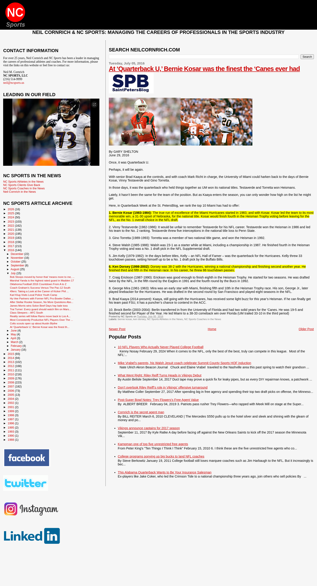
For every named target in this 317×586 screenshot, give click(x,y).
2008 (11, 382)
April (14, 338)
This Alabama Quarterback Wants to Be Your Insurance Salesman (164, 472)
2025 (11, 213)
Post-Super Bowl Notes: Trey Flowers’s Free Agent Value (158, 400)
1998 (11, 415)
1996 (11, 423)
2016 (11, 250)
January (16, 349)
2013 (11, 362)
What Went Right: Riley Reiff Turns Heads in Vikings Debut (159, 375)
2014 (11, 358)
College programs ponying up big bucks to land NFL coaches (161, 456)
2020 (11, 233)
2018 (11, 242)
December (17, 254)
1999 (11, 411)
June (14, 330)
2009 (11, 378)
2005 (11, 394)
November (17, 257)
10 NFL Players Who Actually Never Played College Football (160, 347)
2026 (11, 209)
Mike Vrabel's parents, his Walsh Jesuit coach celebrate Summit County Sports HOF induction (184, 363)
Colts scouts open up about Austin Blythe (33, 323)
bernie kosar (125, 319)
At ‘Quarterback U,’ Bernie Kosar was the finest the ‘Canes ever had (204, 68)
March (15, 342)
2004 (11, 398)
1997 (11, 419)
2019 (11, 237)
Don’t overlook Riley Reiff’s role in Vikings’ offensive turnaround (163, 387)
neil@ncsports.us (13, 82)
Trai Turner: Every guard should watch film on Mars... (40, 309)
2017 (11, 246)
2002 (11, 403)
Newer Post (117, 329)
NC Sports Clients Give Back (21, 185)
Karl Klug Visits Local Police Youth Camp (33, 294)
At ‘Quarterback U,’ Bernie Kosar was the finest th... (39, 326)
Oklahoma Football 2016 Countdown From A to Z (38, 284)
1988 (11, 439)
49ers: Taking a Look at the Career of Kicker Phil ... (39, 291)
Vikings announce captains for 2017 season (149, 428)
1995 (11, 427)
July (13, 273)
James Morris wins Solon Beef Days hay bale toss (39, 305)
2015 (11, 354)
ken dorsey (139, 319)
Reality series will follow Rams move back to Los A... (40, 316)
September (18, 265)
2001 (11, 407)
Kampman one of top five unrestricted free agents (153, 444)
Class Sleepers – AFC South (26, 312)
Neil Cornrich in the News (19, 191)
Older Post (306, 329)
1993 (11, 431)
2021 (11, 229)
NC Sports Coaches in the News (202, 319)
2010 (11, 374)
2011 (11, 370)
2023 (11, 221)
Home (212, 329)
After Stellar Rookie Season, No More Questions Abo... (41, 302)
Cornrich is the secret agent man (141, 412)
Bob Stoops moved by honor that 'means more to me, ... (42, 276)
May (14, 334)
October (16, 261)
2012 (11, 366)
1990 (11, 435)
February (16, 345)
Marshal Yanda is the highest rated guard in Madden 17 (42, 280)
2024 (11, 217)
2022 (11, 225)
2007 (11, 386)
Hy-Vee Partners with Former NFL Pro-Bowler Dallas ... (42, 298)
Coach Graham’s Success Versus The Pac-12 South (40, 287)
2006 (11, 390)
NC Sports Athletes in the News (165, 319)
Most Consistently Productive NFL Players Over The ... (41, 319)
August (15, 269)
